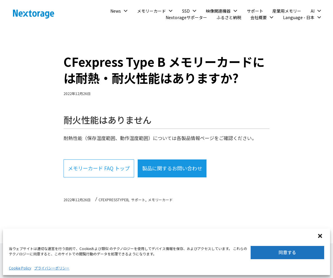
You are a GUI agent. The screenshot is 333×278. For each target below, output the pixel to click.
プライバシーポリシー (51, 267)
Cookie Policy (20, 267)
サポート (255, 11)
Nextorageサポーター (186, 17)
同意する (287, 252)
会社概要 (258, 17)
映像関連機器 (218, 11)
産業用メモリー (286, 11)
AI (312, 11)
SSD (186, 11)
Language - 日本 (298, 17)
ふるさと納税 (229, 17)
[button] (320, 236)
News (115, 11)
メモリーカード (151, 11)
